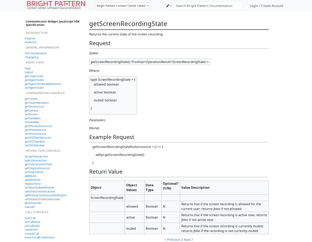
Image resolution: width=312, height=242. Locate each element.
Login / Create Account (266, 6)
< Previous (172, 239)
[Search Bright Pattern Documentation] (208, 6)
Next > (188, 239)
